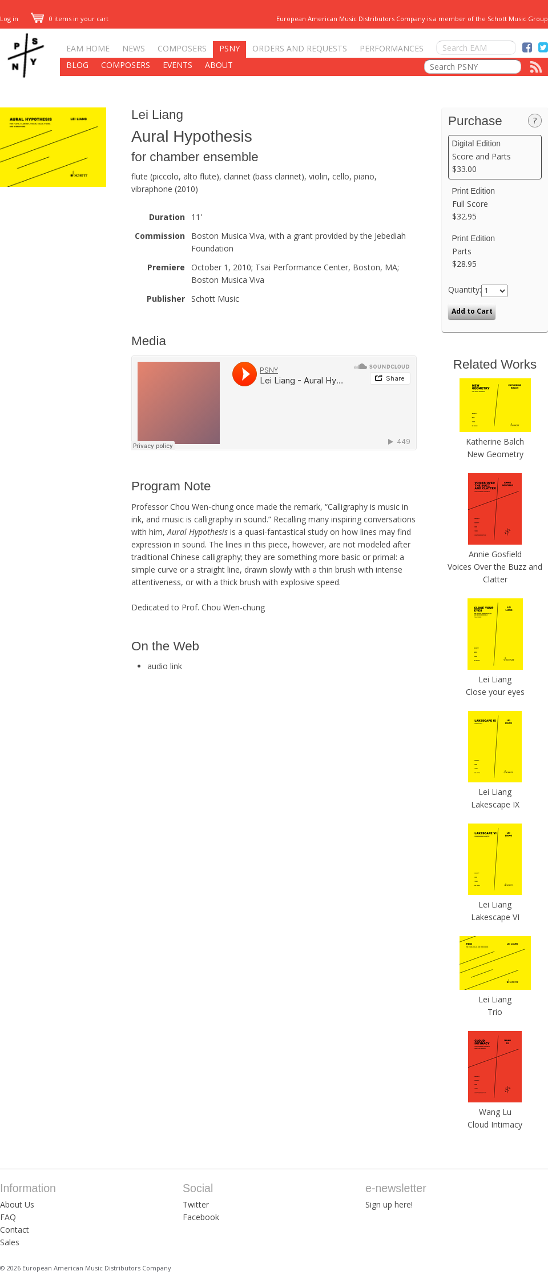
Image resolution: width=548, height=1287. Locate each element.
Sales (9, 1242)
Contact (14, 1229)
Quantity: (464, 289)
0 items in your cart (69, 18)
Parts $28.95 (495, 251)
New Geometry (495, 454)
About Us (17, 1204)
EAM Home (88, 48)
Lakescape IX (495, 804)
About (219, 64)
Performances (392, 48)
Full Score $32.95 (495, 204)
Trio (494, 1011)
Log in (9, 18)
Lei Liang (157, 114)
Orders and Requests (299, 48)
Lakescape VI (495, 917)
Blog (77, 64)
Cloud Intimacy (495, 1124)
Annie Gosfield (495, 554)
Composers (182, 48)
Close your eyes (495, 691)
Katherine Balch (495, 441)
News (133, 48)
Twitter (196, 1204)
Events (177, 64)
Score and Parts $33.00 (495, 156)
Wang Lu (495, 1111)
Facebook (201, 1217)
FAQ (8, 1217)
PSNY (229, 48)
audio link (164, 666)
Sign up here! (389, 1204)
